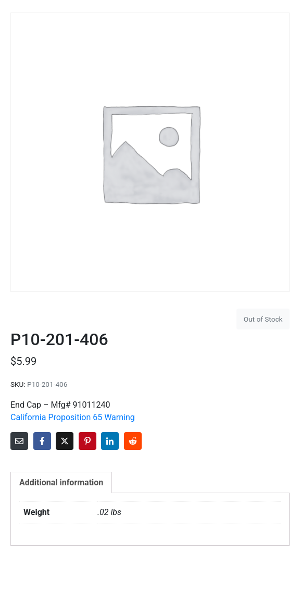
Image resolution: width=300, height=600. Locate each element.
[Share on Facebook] (42, 441)
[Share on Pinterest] (87, 441)
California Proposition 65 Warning (72, 417)
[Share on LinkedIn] (110, 441)
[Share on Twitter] (64, 441)
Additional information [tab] (61, 482)
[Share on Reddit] (133, 441)
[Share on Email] (19, 441)
